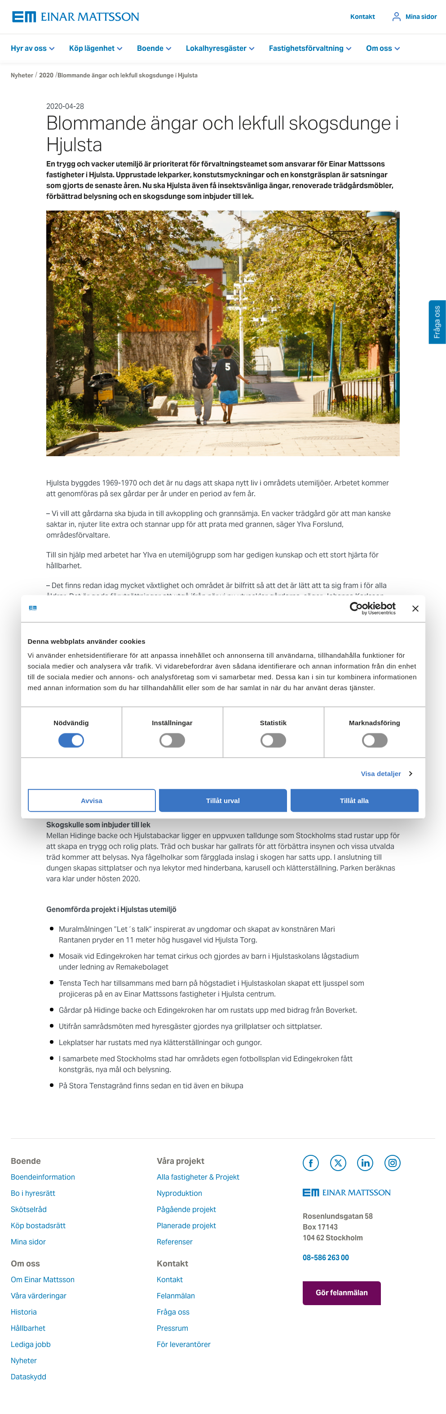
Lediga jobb (31, 1344)
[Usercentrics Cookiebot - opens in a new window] (373, 608)
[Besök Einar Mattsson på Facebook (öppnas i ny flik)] (311, 1164)
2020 (46, 75)
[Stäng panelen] (415, 608)
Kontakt (362, 17)
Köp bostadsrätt (38, 1225)
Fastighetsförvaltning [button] (306, 48)
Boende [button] (150, 48)
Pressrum (172, 1328)
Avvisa (91, 800)
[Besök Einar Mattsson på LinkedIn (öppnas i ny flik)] (365, 1164)
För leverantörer (184, 1344)
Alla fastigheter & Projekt (198, 1177)
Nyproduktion (179, 1193)
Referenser (175, 1242)
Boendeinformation (43, 1177)
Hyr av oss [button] (29, 48)
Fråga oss (173, 1312)
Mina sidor (421, 17)
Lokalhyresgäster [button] (216, 48)
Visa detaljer (381, 773)
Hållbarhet (28, 1328)
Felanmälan (176, 1296)
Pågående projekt (186, 1209)
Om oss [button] (379, 48)
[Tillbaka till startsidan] (76, 16)
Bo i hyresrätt (33, 1193)
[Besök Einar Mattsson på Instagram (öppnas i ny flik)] (392, 1164)
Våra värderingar (38, 1296)
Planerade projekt (186, 1225)
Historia (24, 1312)
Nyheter (22, 75)
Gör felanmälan (342, 1292)
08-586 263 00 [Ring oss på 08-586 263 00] (326, 1257)
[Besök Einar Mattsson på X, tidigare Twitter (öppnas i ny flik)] (338, 1164)
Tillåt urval (223, 800)
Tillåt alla (354, 800)
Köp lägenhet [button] (92, 48)
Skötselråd (29, 1209)
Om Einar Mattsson (43, 1279)
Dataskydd (28, 1377)
